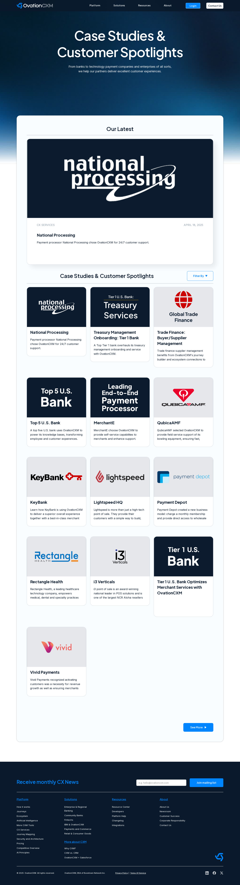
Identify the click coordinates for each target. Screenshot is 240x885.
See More (198, 728)
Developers (118, 811)
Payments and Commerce (77, 829)
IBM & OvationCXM (74, 824)
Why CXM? (70, 848)
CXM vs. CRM (71, 853)
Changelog (118, 820)
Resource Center (121, 807)
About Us (164, 807)
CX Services (23, 829)
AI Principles (23, 852)
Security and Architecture (30, 839)
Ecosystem (22, 816)
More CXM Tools (25, 825)
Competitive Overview (28, 848)
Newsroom (165, 811)
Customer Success (170, 816)
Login (193, 5)
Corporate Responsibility (172, 820)
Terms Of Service (138, 873)
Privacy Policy (121, 873)
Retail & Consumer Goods (77, 833)
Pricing (20, 843)
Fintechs (68, 820)
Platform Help (119, 816)
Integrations (118, 825)
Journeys (21, 811)
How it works (23, 807)
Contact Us (215, 5)
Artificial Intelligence (27, 820)
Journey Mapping (26, 834)
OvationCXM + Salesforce (78, 857)
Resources (144, 5)
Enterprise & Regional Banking (75, 809)
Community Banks (73, 815)
